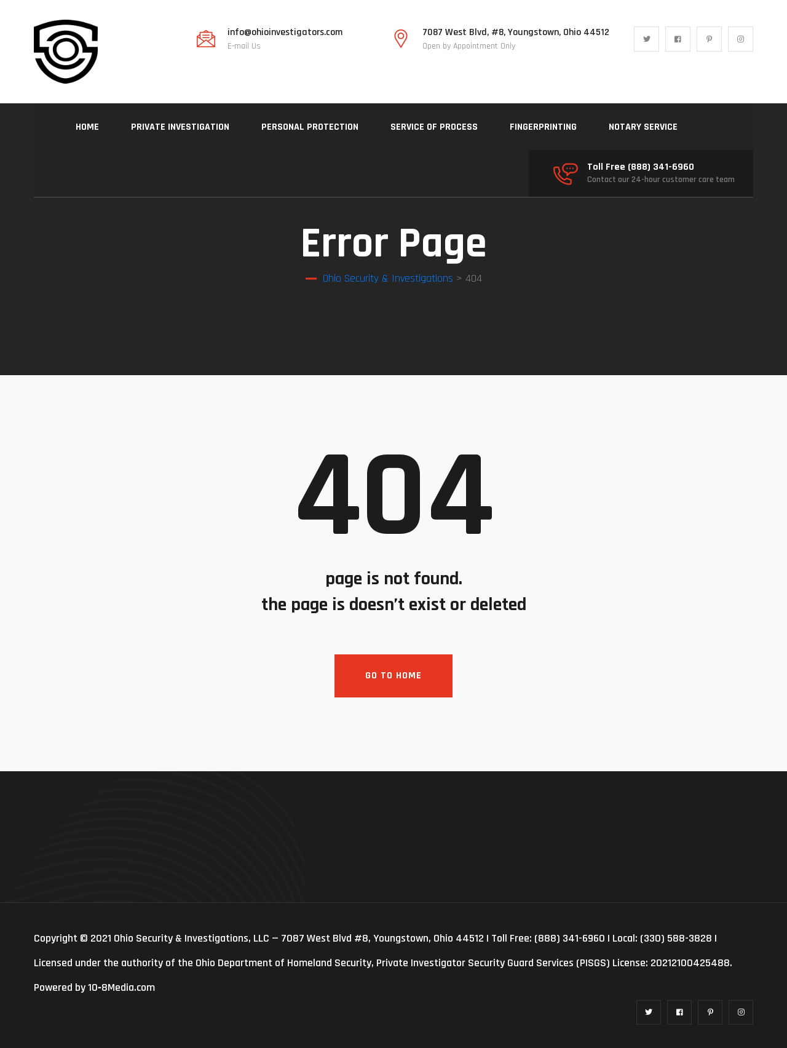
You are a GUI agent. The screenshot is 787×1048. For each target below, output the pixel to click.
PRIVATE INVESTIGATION (180, 127)
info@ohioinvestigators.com (284, 32)
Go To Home (393, 675)
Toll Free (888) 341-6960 (640, 167)
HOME (87, 127)
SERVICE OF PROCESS (434, 127)
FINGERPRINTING (543, 127)
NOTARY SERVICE (643, 127)
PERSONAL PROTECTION (309, 127)
